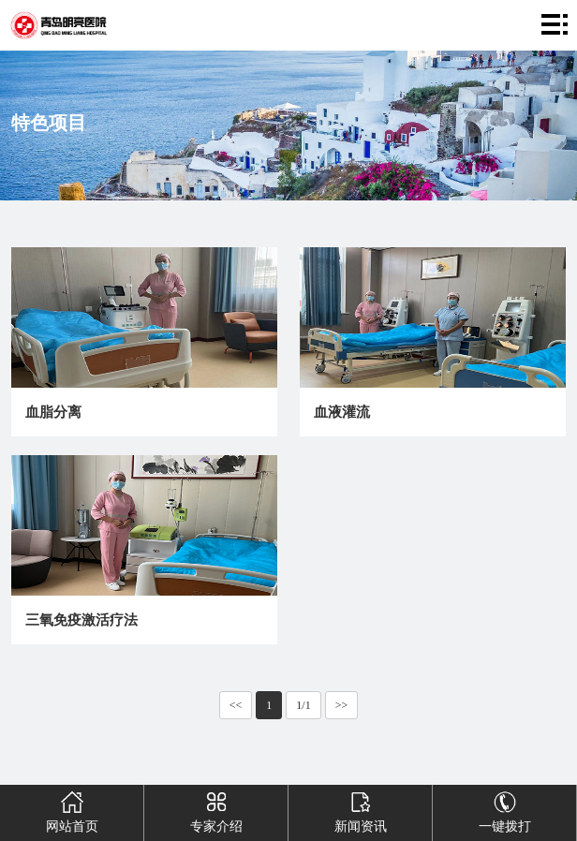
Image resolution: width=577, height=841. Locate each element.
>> (341, 705)
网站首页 (71, 809)
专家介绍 (216, 809)
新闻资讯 (360, 809)
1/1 (303, 705)
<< (236, 705)
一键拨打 (504, 809)
